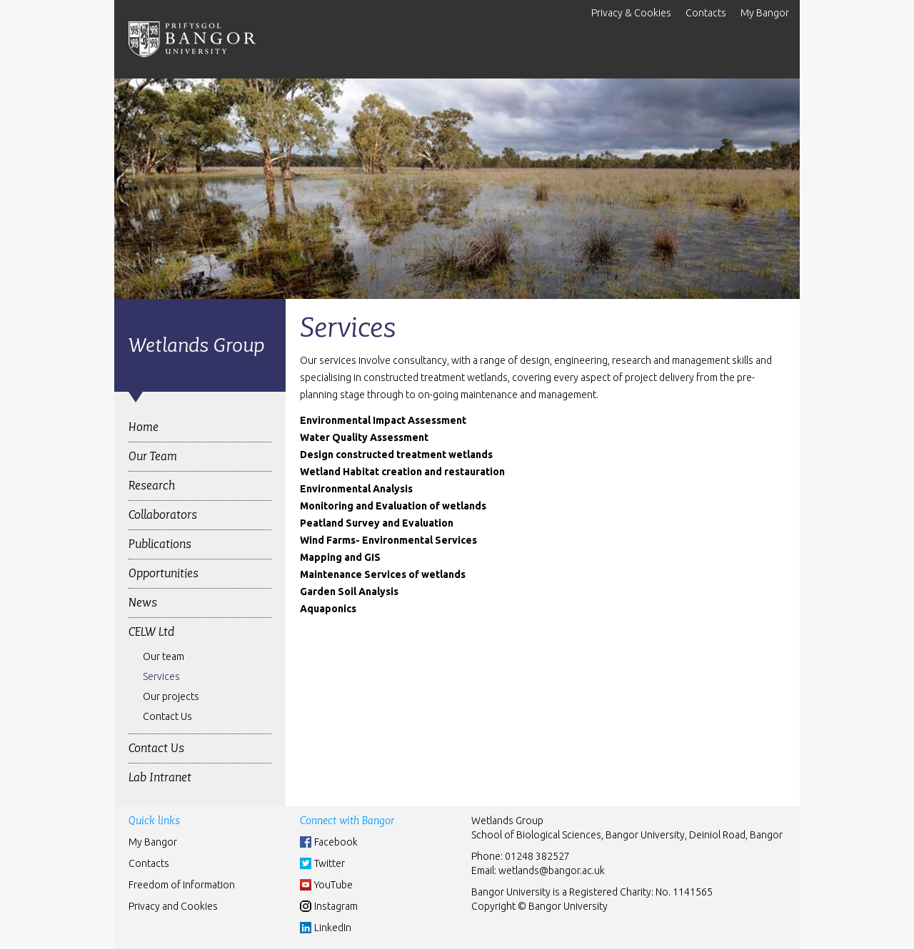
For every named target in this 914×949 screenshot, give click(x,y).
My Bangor (764, 13)
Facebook (336, 842)
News (143, 602)
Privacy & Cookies (631, 13)
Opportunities (164, 573)
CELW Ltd (151, 631)
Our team (163, 656)
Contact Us (167, 716)
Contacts (706, 13)
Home (144, 427)
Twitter (329, 863)
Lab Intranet (160, 777)
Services (161, 676)
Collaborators (163, 514)
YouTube (333, 884)
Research (152, 485)
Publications (160, 544)
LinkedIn (332, 927)
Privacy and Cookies (173, 906)
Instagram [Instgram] (336, 906)
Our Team (153, 456)
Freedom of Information (182, 884)
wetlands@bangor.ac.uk (551, 870)
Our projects (171, 696)
